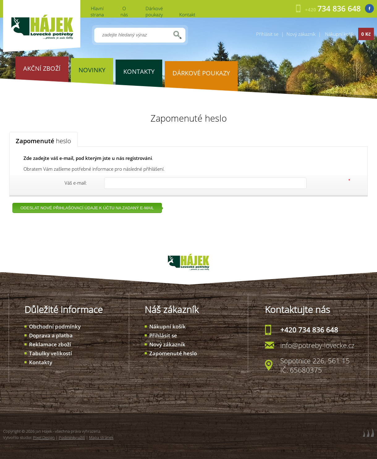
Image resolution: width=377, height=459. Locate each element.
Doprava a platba (51, 335)
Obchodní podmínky (55, 326)
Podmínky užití (72, 437)
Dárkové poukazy (154, 11)
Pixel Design (44, 437)
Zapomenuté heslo (173, 353)
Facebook (369, 8)
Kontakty (40, 362)
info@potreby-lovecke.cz (317, 345)
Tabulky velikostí (50, 353)
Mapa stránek (101, 437)
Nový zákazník (301, 34)
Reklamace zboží (50, 344)
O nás (124, 11)
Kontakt (187, 14)
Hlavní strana (97, 11)
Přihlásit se (267, 34)
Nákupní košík (167, 326)
